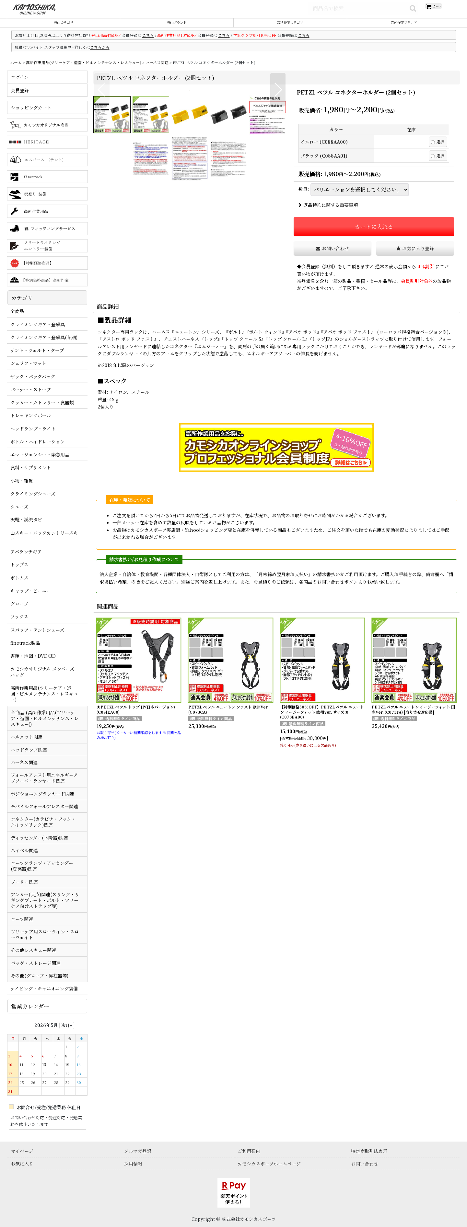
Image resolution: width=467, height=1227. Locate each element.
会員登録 (310, 274)
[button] (102, 190)
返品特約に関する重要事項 (328, 212)
